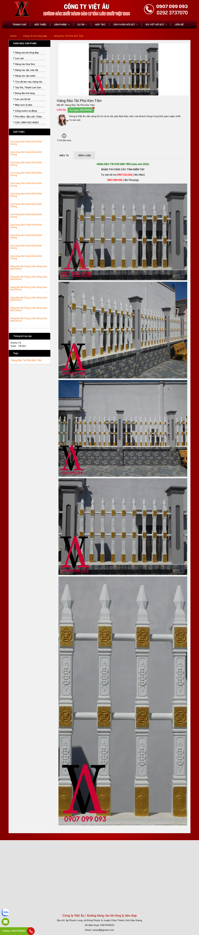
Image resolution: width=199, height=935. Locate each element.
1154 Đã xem (64, 137)
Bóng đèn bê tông (24, 93)
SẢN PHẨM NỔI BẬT (124, 24)
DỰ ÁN (81, 24)
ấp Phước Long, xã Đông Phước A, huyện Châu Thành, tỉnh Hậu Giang (104, 920)
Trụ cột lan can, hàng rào (28, 81)
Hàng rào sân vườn (24, 75)
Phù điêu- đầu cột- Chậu (28, 116)
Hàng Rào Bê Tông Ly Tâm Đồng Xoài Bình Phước (28, 267)
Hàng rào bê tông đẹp (35, 36)
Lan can (19, 58)
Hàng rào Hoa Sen (24, 64)
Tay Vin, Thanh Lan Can (27, 87)
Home (13, 36)
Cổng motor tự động (25, 110)
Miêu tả (64, 155)
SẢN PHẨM (60, 24)
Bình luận (84, 155)
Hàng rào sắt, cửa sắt (26, 70)
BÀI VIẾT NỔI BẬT (155, 24)
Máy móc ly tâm (23, 105)
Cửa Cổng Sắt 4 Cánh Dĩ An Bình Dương (26, 142)
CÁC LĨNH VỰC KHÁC (26, 122)
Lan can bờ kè (22, 99)
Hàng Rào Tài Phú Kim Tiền (68, 36)
